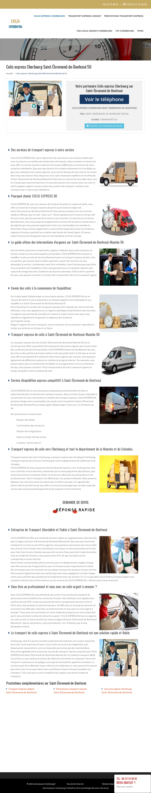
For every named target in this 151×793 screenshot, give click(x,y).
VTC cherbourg (124, 31)
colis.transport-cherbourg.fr (44, 784)
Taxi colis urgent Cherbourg (94, 31)
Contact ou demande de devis (104, 125)
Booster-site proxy (100, 788)
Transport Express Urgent (84, 16)
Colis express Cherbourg (49, 16)
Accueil (9, 73)
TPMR (140, 31)
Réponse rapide (75, 509)
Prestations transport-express (123, 16)
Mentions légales (109, 784)
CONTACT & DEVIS (137, 4)
